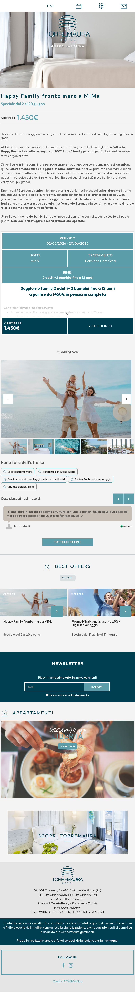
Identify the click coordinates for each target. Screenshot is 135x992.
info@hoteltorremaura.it (67, 899)
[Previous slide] (8, 399)
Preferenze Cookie (84, 904)
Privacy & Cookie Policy (53, 904)
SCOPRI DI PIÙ (67, 747)
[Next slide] (126, 399)
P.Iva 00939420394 (67, 908)
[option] (67, 399)
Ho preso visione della (69, 695)
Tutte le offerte (67, 543)
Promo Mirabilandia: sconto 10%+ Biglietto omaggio (96, 623)
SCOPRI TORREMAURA (67, 836)
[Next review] (128, 499)
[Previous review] (118, 499)
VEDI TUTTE (67, 578)
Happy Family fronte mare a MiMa (28, 622)
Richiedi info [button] (100, 326)
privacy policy (81, 695)
